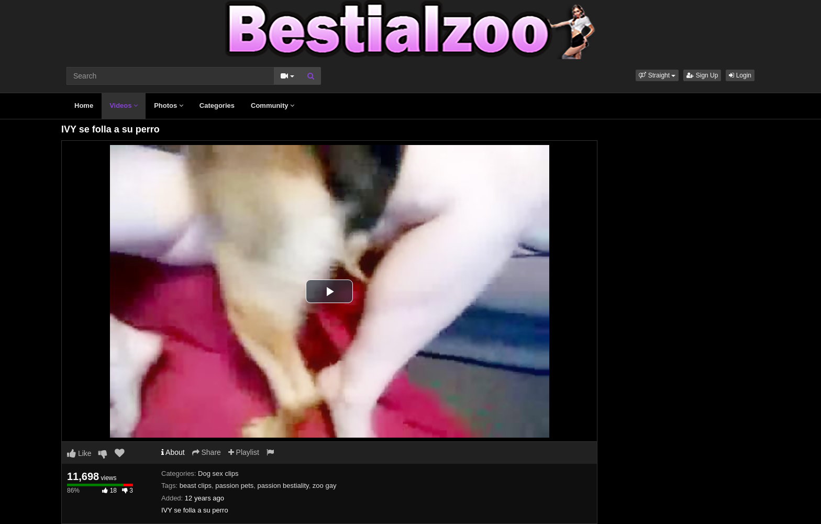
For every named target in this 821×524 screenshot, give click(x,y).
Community (272, 105)
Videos (123, 105)
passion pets (234, 485)
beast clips (196, 485)
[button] (657, 75)
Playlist (243, 452)
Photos (168, 105)
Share (206, 452)
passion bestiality (283, 485)
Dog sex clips (218, 473)
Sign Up (702, 75)
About (173, 452)
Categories (217, 105)
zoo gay (325, 485)
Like (79, 453)
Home (83, 105)
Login (740, 75)
